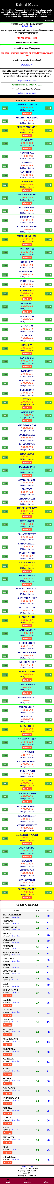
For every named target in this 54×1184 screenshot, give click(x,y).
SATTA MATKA (27, 1167)
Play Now (27, 113)
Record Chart (16, 917)
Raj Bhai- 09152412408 (27, 80)
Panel (49, 108)
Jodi (5, 108)
